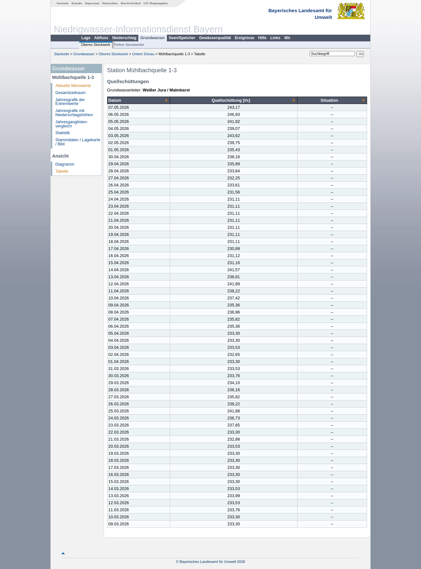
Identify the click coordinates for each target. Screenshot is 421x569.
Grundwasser (152, 38)
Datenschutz (110, 3)
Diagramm (65, 164)
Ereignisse (244, 38)
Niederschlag (124, 38)
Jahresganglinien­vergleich (72, 123)
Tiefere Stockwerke (129, 45)
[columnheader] (138, 100)
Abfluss (101, 38)
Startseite (63, 3)
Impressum (92, 3)
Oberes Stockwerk (95, 45)
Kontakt (77, 3)
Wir (287, 38)
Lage (86, 38)
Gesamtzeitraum (71, 92)
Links (275, 38)
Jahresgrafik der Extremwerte (70, 101)
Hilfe (262, 38)
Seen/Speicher (182, 38)
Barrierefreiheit (131, 3)
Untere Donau (143, 54)
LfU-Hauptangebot (155, 3)
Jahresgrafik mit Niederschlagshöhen (74, 112)
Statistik (63, 132)
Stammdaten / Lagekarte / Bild (78, 141)
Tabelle (62, 171)
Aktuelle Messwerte (73, 85)
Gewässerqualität (215, 38)
